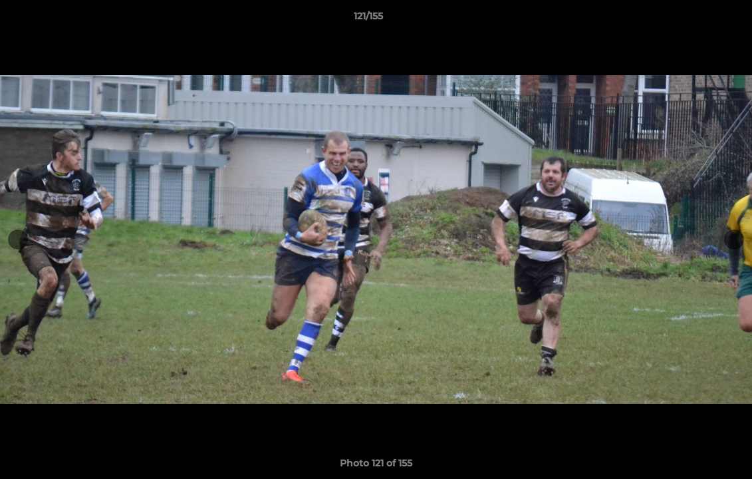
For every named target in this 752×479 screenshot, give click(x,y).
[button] (696, 19)
